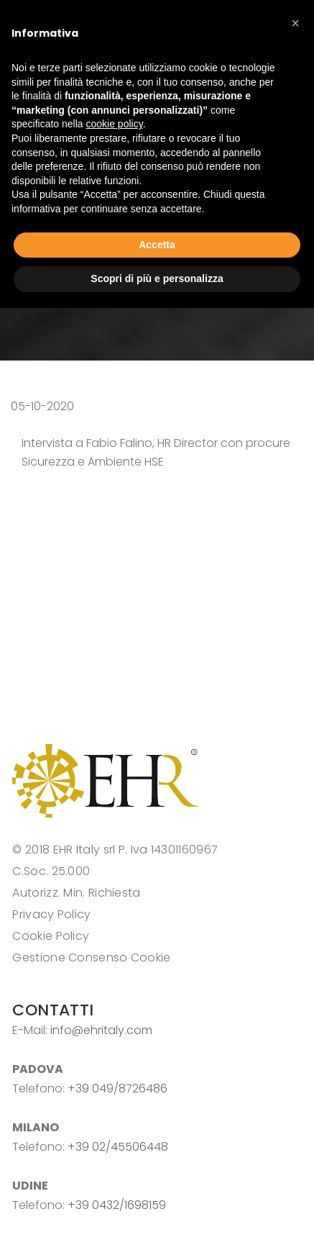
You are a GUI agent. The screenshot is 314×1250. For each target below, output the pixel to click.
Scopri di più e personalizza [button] (157, 278)
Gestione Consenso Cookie (91, 957)
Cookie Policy (50, 936)
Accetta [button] (157, 244)
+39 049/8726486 (117, 1088)
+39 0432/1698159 (117, 1205)
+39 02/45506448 (118, 1146)
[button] (295, 23)
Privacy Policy (51, 914)
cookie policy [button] (114, 124)
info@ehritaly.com (101, 1030)
